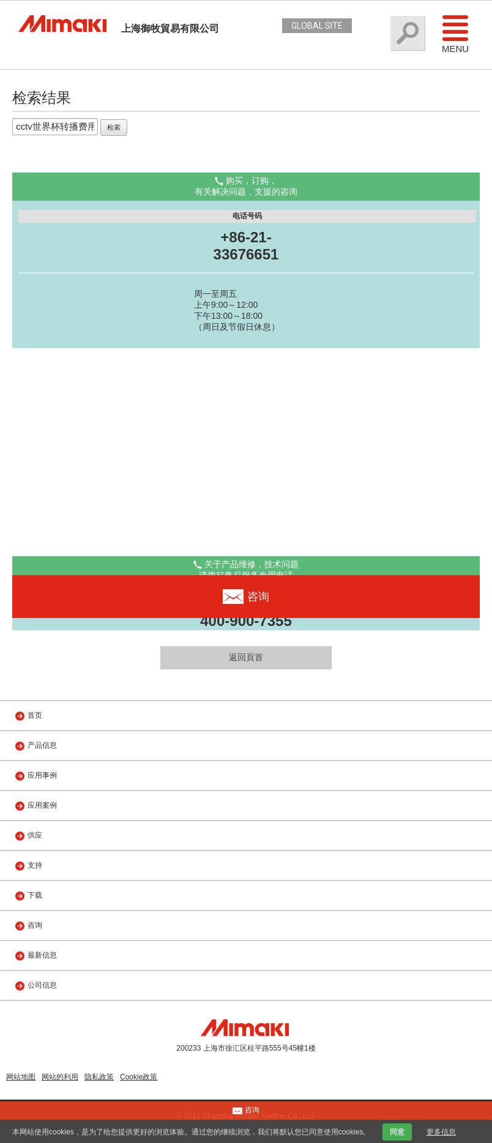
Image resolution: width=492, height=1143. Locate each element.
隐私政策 (99, 1077)
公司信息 (42, 985)
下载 (35, 895)
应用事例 (42, 775)
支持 (35, 865)
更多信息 (441, 1132)
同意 (397, 1132)
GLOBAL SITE (317, 26)
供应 (35, 835)
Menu (455, 33)
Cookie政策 (138, 1077)
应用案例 (42, 805)
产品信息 (42, 745)
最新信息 (42, 955)
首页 (35, 715)
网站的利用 (60, 1077)
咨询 (35, 925)
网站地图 (20, 1077)
